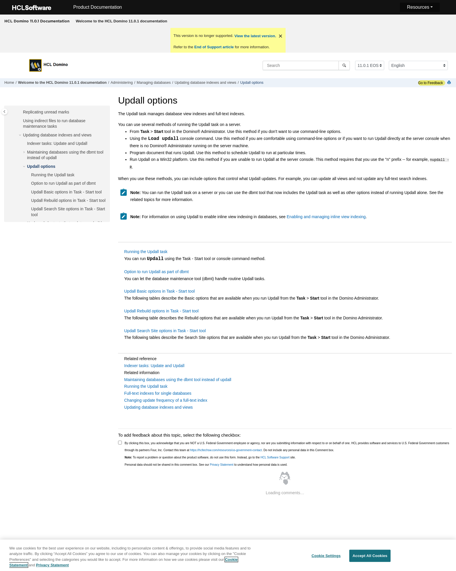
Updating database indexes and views (205, 83)
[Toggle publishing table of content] (4, 111)
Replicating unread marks (46, 112)
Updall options (251, 83)
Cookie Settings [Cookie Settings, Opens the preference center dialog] (326, 558)
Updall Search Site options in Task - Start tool (165, 329)
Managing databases (154, 83)
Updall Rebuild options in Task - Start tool (68, 200)
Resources (418, 7)
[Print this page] (450, 82)
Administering (122, 83)
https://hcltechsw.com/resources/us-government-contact (226, 449)
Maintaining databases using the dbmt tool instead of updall (177, 378)
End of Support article (214, 47)
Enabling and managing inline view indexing (326, 215)
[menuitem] (121, 21)
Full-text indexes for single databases (157, 392)
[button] (20, 112)
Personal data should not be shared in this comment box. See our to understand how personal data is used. (206, 463)
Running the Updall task (52, 174)
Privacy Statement (221, 463)
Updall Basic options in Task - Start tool (66, 192)
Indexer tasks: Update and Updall (57, 143)
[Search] (344, 65)
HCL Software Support (275, 456)
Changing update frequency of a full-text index (165, 399)
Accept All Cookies (369, 558)
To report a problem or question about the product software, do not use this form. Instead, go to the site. (210, 456)
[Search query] (306, 65)
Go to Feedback (430, 83)
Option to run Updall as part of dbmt (63, 183)
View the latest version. (254, 36)
